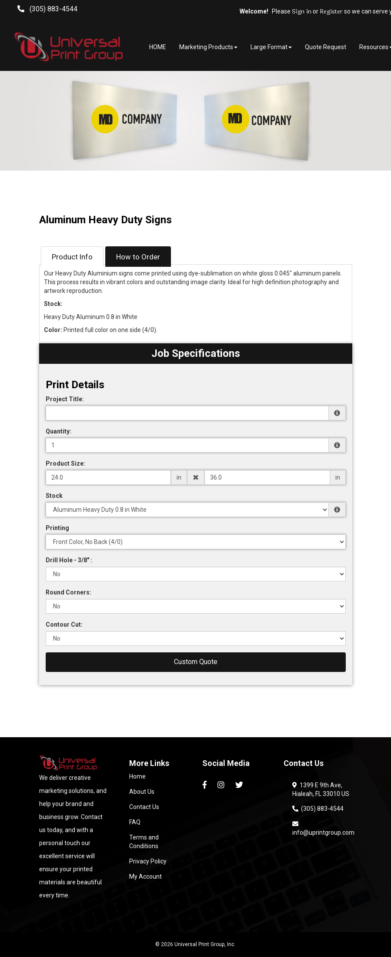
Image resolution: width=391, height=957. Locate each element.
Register (331, 11)
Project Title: (65, 399)
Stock (54, 495)
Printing (57, 527)
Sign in (301, 11)
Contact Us (144, 806)
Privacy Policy (148, 861)
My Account (145, 876)
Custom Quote (195, 662)
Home (137, 776)
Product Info (72, 256)
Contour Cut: (64, 624)
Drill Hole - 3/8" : (69, 560)
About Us (141, 791)
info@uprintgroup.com (323, 828)
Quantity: (58, 431)
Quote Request (325, 47)
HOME (157, 47)
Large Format (271, 47)
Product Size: (65, 463)
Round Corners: (68, 592)
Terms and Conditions (144, 842)
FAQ (134, 822)
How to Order (138, 256)
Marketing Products (208, 47)
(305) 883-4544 (318, 808)
